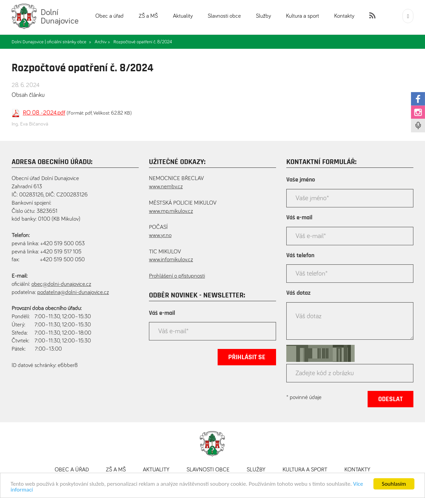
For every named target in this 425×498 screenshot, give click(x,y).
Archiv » (102, 42)
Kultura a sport (302, 16)
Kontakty (344, 16)
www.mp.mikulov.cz (171, 211)
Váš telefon (300, 255)
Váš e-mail (162, 313)
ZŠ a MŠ (148, 16)
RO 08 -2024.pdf (44, 113)
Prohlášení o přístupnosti (177, 276)
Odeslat (390, 399)
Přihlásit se (246, 357)
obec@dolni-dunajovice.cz (61, 284)
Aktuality (183, 16)
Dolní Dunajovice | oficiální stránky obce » (51, 42)
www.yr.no (160, 235)
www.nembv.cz (166, 187)
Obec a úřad (109, 16)
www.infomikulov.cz (171, 260)
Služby (263, 16)
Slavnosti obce (224, 16)
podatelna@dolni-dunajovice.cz (73, 292)
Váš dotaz (298, 293)
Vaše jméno (300, 180)
